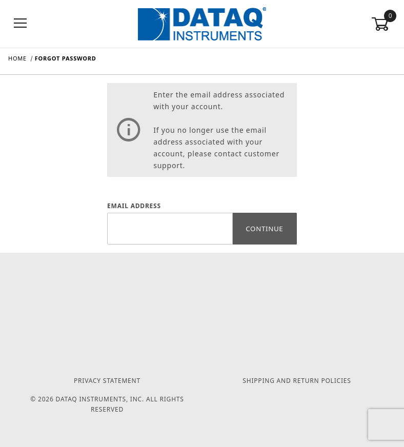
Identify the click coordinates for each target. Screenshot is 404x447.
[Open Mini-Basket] (383, 24)
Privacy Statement (107, 380)
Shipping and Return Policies (297, 380)
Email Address (134, 205)
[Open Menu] (20, 24)
